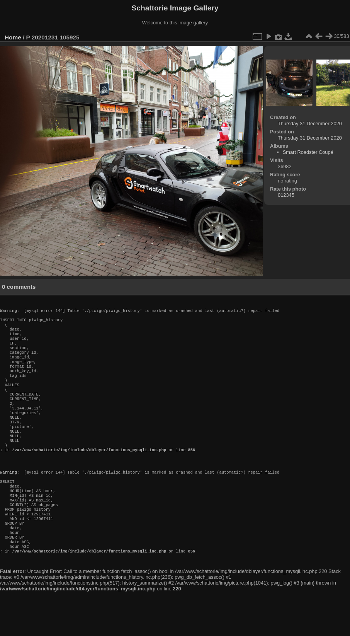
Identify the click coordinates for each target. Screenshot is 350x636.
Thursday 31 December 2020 (310, 123)
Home (13, 37)
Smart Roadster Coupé (308, 152)
